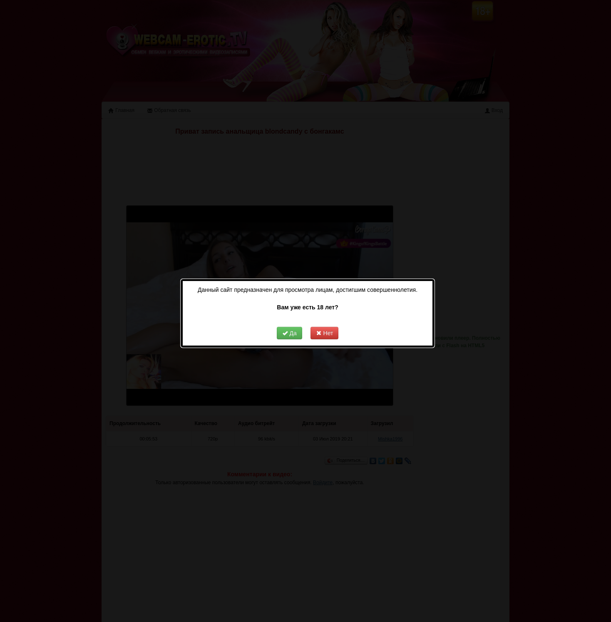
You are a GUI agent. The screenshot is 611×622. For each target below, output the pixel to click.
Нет (324, 319)
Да (289, 319)
